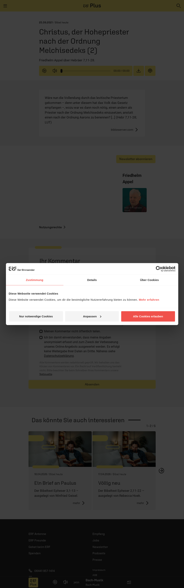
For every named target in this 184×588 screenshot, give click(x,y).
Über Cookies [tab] (149, 280)
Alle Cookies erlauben (148, 316)
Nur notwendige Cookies (36, 316)
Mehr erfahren (149, 299)
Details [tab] (92, 280)
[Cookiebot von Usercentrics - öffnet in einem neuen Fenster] (158, 269)
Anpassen (92, 316)
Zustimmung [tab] (34, 280)
